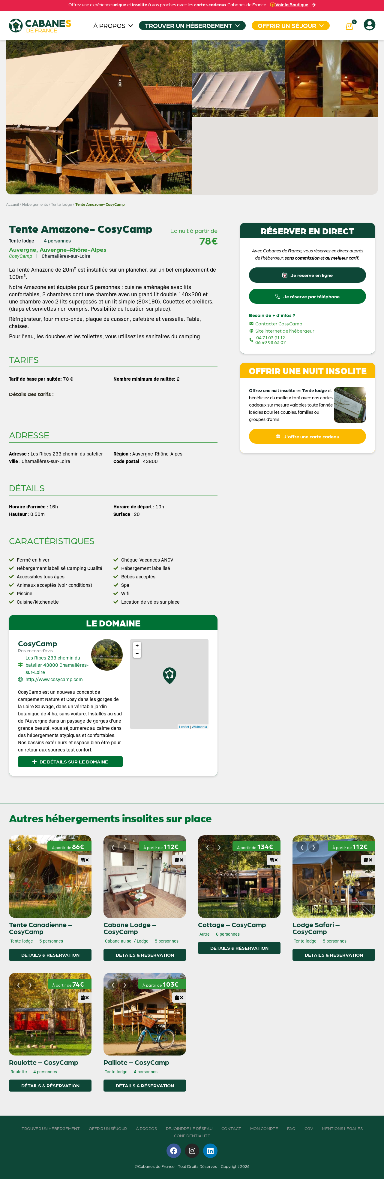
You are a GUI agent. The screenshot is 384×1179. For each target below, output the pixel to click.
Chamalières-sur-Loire (66, 256)
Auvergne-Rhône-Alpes (73, 249)
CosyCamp (37, 643)
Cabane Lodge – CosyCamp (130, 928)
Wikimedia (199, 727)
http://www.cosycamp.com (54, 679)
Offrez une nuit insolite (272, 392)
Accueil (12, 204)
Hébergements (35, 204)
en (299, 392)
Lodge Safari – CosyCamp (316, 928)
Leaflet (184, 727)
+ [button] (137, 646)
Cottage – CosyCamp (232, 924)
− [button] (137, 653)
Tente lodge (61, 204)
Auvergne (22, 249)
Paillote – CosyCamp (136, 1062)
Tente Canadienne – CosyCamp (40, 928)
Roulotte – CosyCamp (43, 1062)
